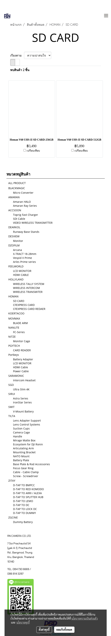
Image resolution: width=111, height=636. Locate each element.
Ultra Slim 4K (21, 389)
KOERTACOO (16, 313)
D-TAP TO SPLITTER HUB (28, 497)
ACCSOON (14, 210)
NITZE (12, 336)
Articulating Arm (23, 448)
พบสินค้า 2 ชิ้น (19, 70)
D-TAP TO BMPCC (24, 485)
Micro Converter (23, 192)
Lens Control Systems (26, 424)
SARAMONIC (16, 376)
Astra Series (20, 398)
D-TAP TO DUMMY (24, 513)
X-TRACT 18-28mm (24, 254)
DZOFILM (14, 245)
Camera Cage (21, 432)
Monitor (18, 241)
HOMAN (13, 296)
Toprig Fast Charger (25, 215)
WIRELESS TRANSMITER (28, 292)
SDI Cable (19, 219)
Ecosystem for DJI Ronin (28, 444)
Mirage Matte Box (24, 440)
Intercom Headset (24, 380)
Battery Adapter (23, 359)
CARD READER (22, 350)
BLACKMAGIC (16, 188)
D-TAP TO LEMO (23, 501)
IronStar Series (22, 402)
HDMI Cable (20, 367)
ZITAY (11, 480)
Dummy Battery (23, 522)
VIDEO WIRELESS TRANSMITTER (33, 222)
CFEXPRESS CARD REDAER (29, 309)
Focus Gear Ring (23, 468)
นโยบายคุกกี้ (23, 622)
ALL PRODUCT (17, 183)
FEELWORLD (15, 266)
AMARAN (14, 197)
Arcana (17, 250)
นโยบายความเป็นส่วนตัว (84, 618)
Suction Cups (21, 428)
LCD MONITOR (22, 271)
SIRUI (11, 394)
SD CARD (18, 301)
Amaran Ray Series (25, 205)
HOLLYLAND (15, 279)
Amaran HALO (22, 201)
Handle (17, 436)
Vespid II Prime (22, 258)
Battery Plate (21, 460)
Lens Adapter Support (27, 420)
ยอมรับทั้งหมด (64, 629)
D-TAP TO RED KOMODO (28, 489)
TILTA (11, 416)
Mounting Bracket (24, 452)
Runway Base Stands (26, 232)
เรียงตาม (17, 55)
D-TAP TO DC (21, 505)
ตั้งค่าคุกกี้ (44, 629)
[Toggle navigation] (106, 16)
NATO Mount (21, 456)
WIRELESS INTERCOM (26, 288)
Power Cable (21, 371)
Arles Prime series (24, 262)
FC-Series (19, 332)
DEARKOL (14, 227)
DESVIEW (13, 236)
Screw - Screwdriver (25, 476)
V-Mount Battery (23, 411)
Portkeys (13, 355)
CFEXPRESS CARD (24, 305)
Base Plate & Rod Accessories (31, 464)
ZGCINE (13, 517)
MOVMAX (14, 318)
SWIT (11, 407)
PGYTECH (14, 345)
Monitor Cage (21, 341)
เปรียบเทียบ (33, 150)
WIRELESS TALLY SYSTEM (28, 284)
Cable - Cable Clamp (26, 472)
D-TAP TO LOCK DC (25, 509)
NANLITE (13, 327)
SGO (11, 385)
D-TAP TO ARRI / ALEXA (27, 493)
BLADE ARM (20, 323)
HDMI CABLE (21, 275)
